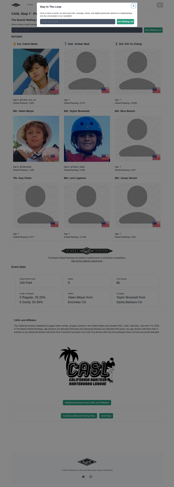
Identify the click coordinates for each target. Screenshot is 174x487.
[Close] (133, 6)
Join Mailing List (125, 21)
